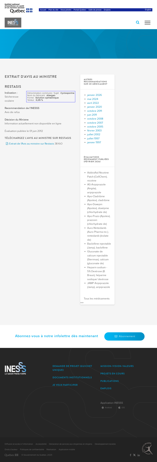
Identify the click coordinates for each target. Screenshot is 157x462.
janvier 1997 (94, 142)
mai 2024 (92, 99)
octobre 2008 (95, 118)
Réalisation (51, 449)
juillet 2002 (93, 134)
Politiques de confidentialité (32, 449)
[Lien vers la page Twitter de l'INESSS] (134, 455)
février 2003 (94, 130)
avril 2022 (93, 103)
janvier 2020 (94, 106)
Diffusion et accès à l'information (19, 444)
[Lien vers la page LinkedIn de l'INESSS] (138, 455)
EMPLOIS (105, 388)
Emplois (107, 10)
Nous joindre (66, 10)
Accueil (43, 10)
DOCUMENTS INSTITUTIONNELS (72, 377)
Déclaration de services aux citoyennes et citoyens (70, 444)
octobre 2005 (95, 126)
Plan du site (53, 10)
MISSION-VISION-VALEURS (117, 366)
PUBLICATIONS (109, 381)
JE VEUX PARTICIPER (65, 385)
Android (106, 407)
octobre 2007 (95, 122)
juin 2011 (92, 114)
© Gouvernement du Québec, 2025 (36, 455)
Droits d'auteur (11, 449)
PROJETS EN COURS (112, 373)
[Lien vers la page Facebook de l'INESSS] (130, 455)
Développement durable (105, 444)
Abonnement (124, 336)
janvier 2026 (94, 95)
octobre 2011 (94, 111)
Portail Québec (80, 10)
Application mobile (67, 449)
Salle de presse (95, 10)
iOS (121, 407)
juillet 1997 (93, 138)
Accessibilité (41, 444)
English (148, 10)
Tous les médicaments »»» (95, 300)
